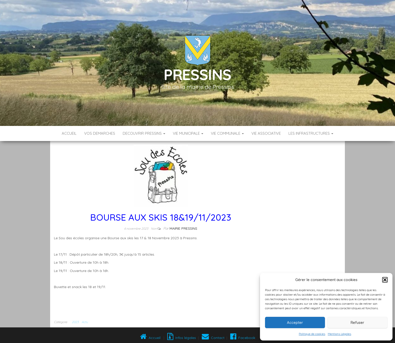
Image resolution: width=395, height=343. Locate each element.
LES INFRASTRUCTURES (310, 133)
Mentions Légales (339, 334)
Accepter (295, 322)
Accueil (69, 133)
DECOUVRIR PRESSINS (144, 133)
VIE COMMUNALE (227, 133)
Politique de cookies (312, 334)
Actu (85, 322)
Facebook (242, 337)
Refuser (357, 322)
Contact (213, 337)
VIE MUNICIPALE (188, 133)
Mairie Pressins (183, 228)
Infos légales (181, 337)
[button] (384, 279)
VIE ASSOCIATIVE (266, 133)
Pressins (197, 74)
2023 (75, 322)
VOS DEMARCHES (99, 133)
